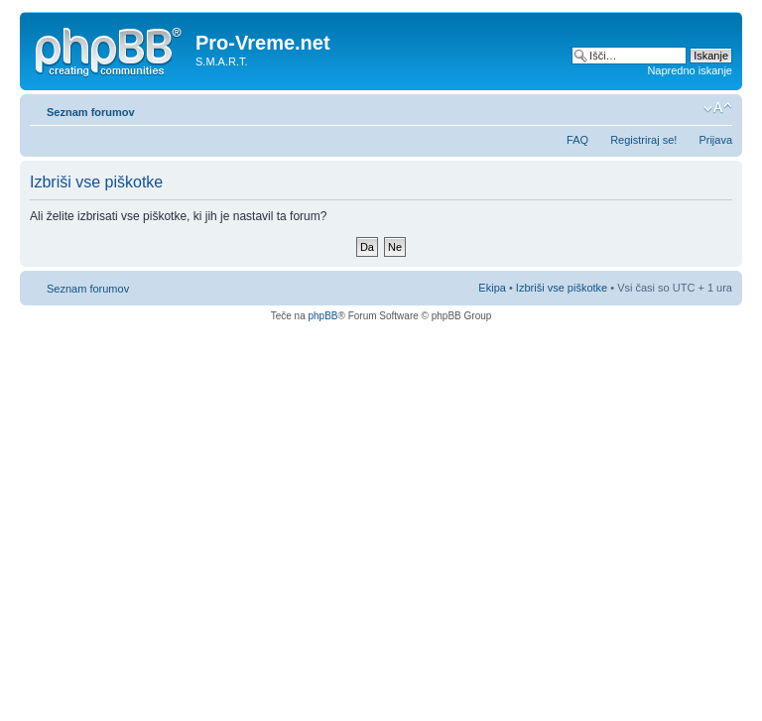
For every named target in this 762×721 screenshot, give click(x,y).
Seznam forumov (91, 112)
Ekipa (492, 288)
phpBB (322, 315)
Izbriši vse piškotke (563, 288)
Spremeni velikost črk (717, 108)
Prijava (715, 140)
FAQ (577, 140)
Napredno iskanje (689, 70)
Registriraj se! (643, 140)
